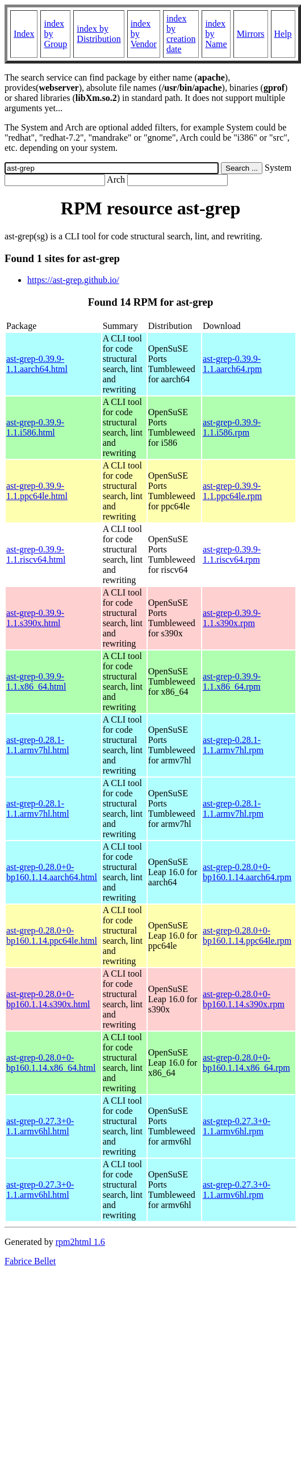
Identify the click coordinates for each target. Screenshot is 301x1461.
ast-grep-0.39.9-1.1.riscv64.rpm (232, 554)
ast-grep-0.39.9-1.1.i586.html (35, 427)
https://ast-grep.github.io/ (73, 280)
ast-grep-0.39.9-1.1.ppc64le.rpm (232, 491)
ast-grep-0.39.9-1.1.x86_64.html (36, 681)
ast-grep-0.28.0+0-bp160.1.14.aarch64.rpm (247, 872)
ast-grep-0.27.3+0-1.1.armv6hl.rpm (236, 1126)
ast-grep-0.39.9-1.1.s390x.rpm (232, 618)
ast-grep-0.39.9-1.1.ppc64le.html (37, 491)
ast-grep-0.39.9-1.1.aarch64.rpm (232, 364)
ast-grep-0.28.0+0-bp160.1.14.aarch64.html (51, 872)
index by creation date (181, 34)
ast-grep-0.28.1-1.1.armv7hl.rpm (233, 745)
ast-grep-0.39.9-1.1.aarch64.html (37, 364)
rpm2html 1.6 (80, 1242)
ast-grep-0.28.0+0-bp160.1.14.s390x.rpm (244, 999)
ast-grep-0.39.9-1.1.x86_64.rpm (232, 681)
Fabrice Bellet (30, 1261)
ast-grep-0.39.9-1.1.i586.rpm (232, 427)
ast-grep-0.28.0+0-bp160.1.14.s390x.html (48, 999)
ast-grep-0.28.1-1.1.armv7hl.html (37, 745)
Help (283, 34)
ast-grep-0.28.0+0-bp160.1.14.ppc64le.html (51, 935)
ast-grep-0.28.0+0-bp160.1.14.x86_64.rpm (246, 1062)
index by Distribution (98, 34)
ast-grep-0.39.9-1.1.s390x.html (35, 618)
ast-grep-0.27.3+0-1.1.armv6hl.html (40, 1126)
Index (24, 34)
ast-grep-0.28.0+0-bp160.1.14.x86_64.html (50, 1062)
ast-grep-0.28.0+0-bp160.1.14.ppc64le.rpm (247, 935)
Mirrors (251, 34)
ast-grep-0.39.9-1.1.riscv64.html (35, 554)
